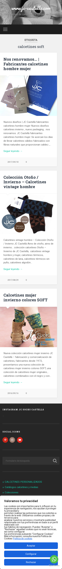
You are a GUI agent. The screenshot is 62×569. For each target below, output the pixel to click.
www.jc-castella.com (31, 8)
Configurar (31, 554)
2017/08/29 (12, 280)
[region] (31, 532)
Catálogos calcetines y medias (21, 487)
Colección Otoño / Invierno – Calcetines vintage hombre (24, 182)
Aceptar (31, 545)
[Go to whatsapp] (54, 559)
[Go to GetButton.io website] (54, 566)
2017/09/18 (12, 162)
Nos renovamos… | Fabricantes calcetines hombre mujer (25, 64)
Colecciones (11, 492)
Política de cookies (22, 538)
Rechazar (31, 562)
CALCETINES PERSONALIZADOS (23, 481)
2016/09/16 (12, 393)
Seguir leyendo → (12, 151)
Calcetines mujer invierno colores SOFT (25, 297)
